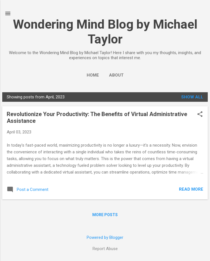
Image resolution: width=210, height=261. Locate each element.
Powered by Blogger (105, 237)
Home (93, 75)
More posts (105, 215)
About (116, 75)
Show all (192, 97)
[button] (200, 115)
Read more (191, 189)
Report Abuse (105, 248)
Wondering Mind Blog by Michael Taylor (105, 32)
